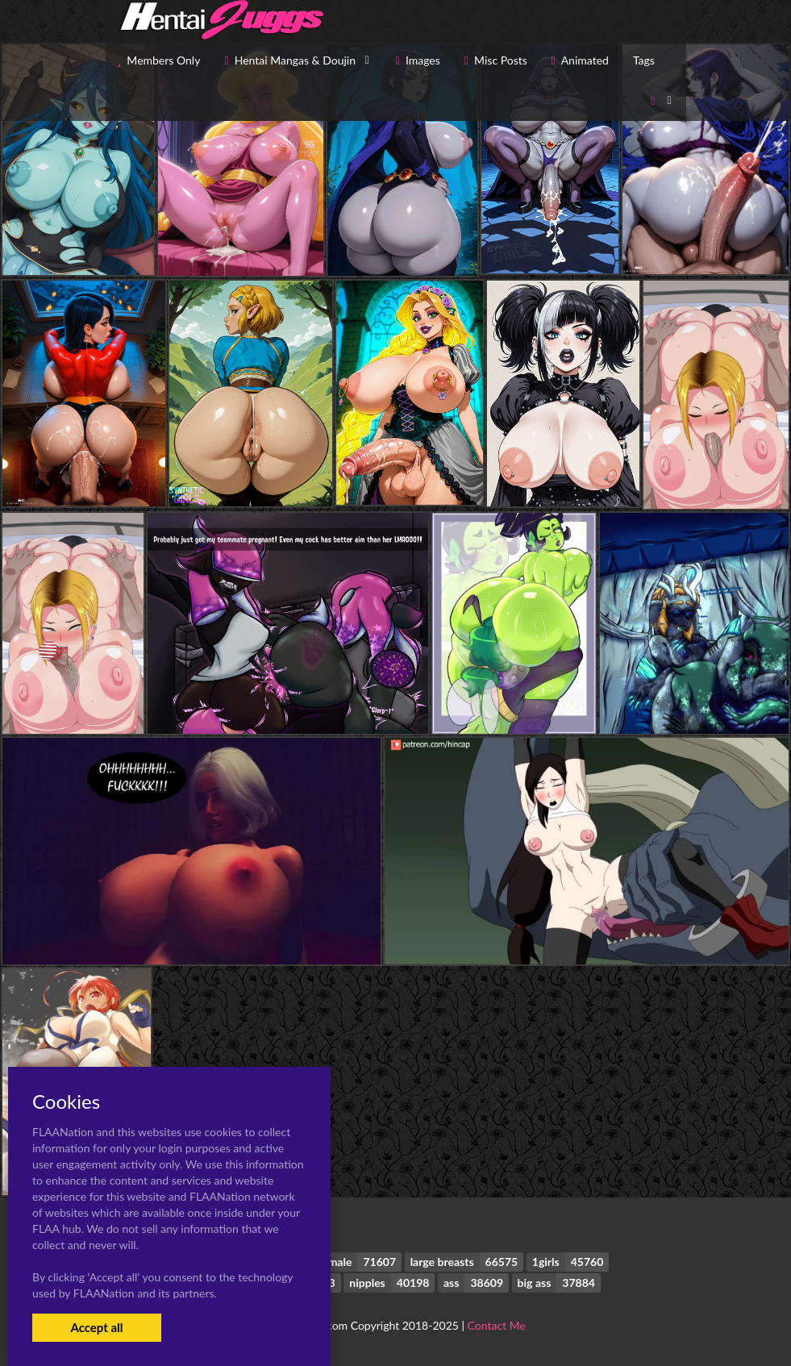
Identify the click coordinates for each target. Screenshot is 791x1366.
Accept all (96, 1327)
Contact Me (497, 1325)
